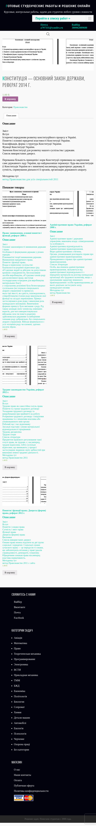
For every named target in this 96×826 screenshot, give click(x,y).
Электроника (21, 667)
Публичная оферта (24, 788)
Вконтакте (19, 610)
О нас (17, 772)
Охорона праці (22, 747)
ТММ (17, 683)
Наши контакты (22, 778)
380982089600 (79, 27)
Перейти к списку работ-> (52, 18)
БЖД (16, 689)
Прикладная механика (26, 678)
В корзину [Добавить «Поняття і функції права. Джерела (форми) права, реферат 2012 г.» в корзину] (10, 576)
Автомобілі (20, 726)
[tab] (11, 118)
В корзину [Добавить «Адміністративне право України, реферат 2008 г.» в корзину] (57, 305)
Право (17, 651)
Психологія (20, 736)
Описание (11, 119)
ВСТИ (17, 673)
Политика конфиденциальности (31, 794)
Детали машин (22, 721)
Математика (20, 646)
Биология (19, 705)
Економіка (19, 694)
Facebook (19, 621)
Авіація (18, 641)
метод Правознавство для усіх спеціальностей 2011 (30, 182)
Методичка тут (57, 293)
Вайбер (18, 605)
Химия (17, 715)
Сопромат (19, 710)
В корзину (10, 102)
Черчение (19, 742)
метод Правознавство (60, 296)
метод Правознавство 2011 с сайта (18, 566)
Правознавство (20, 110)
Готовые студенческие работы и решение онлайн (48, 6)
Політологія (20, 699)
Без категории (21, 752)
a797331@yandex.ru (51, 27)
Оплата (18, 783)
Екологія (18, 731)
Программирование (24, 662)
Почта (17, 615)
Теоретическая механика (27, 657)
